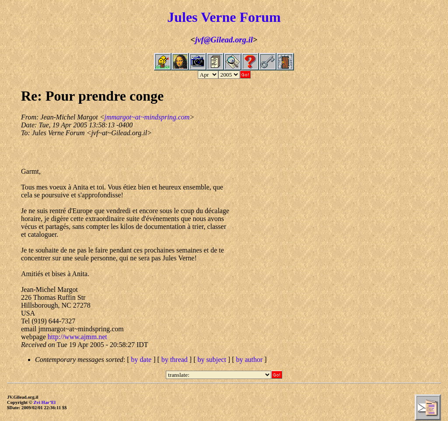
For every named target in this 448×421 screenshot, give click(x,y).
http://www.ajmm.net (77, 336)
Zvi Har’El (44, 402)
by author (249, 359)
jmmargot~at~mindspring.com (146, 117)
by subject (212, 359)
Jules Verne (201, 17)
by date (141, 359)
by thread (174, 359)
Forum (260, 17)
